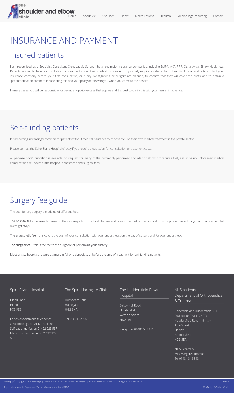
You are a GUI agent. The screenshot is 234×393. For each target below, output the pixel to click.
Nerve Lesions (144, 16)
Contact (218, 16)
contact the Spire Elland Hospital (41, 149)
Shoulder (108, 16)
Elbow (125, 16)
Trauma (166, 16)
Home (72, 16)
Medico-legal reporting (192, 16)
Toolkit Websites (223, 387)
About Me (89, 16)
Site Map (7, 381)
